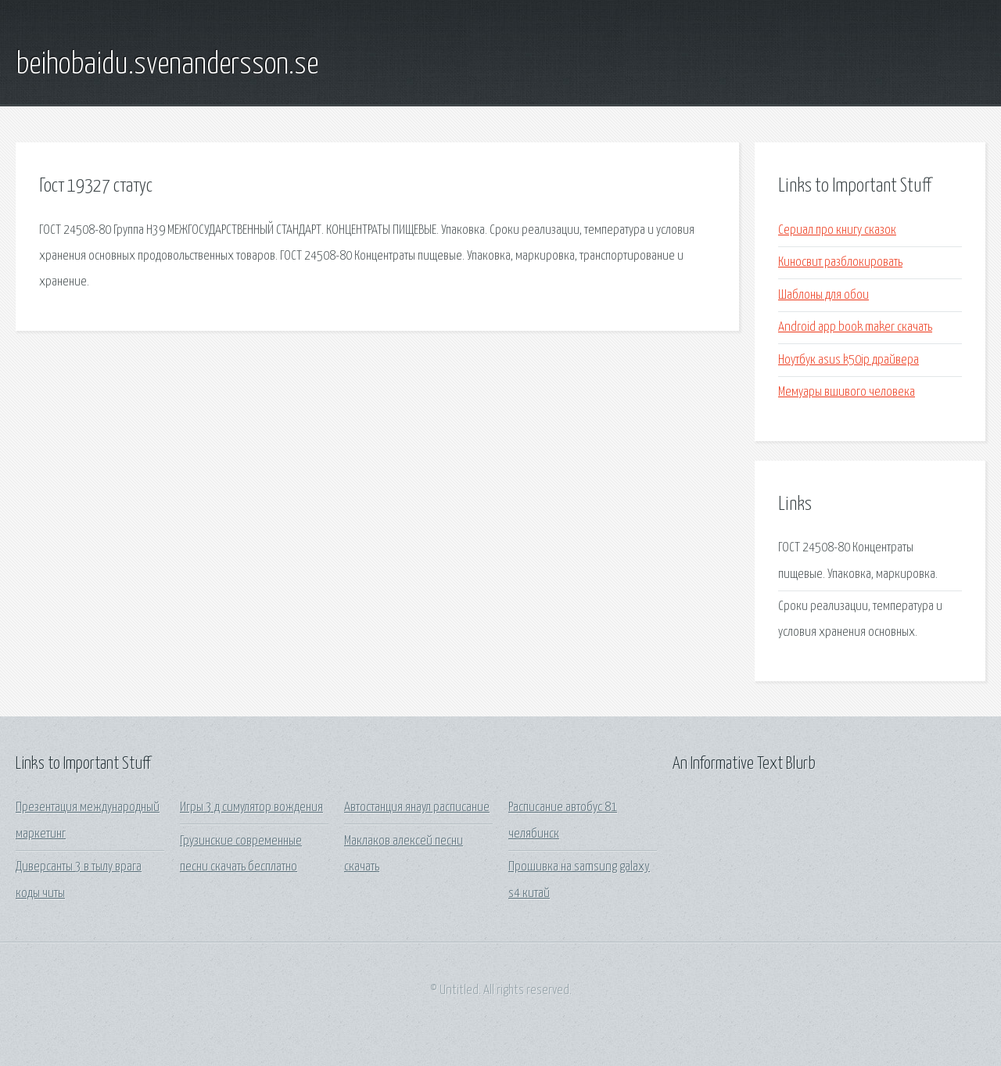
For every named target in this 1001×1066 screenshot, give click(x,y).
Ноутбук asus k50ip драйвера (848, 360)
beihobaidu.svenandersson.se (167, 65)
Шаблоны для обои (823, 295)
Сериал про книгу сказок (837, 230)
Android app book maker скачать (855, 327)
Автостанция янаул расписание (417, 807)
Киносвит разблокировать (840, 262)
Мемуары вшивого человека (846, 392)
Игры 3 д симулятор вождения (251, 807)
